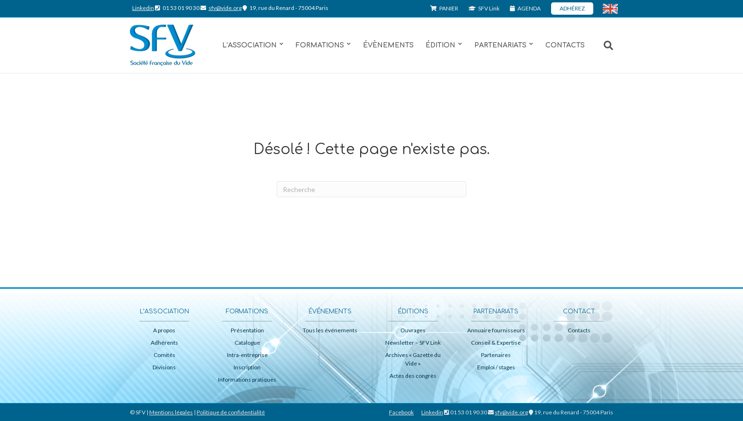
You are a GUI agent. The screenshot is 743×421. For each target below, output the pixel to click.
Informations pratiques (247, 379)
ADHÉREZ (572, 8)
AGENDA (525, 8)
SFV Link (484, 8)
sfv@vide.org (225, 7)
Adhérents (164, 342)
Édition (440, 45)
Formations (320, 45)
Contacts (565, 45)
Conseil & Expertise (496, 342)
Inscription (247, 367)
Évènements (388, 45)
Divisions (164, 367)
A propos (164, 330)
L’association (249, 45)
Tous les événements (330, 330)
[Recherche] (603, 45)
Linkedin (143, 7)
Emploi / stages (496, 367)
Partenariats (500, 45)
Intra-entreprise (247, 354)
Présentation (247, 330)
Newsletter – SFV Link (413, 342)
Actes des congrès (413, 375)
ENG (615, 9)
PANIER (444, 8)
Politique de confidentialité (231, 412)
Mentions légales (171, 412)
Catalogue (247, 342)
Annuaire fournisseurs (496, 330)
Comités (164, 354)
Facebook (401, 412)
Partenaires (496, 354)
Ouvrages (413, 330)
